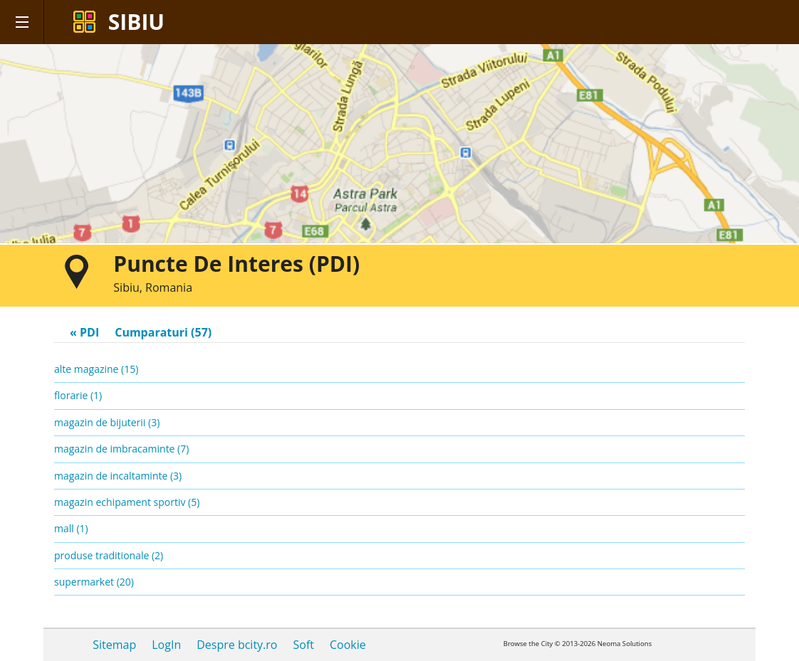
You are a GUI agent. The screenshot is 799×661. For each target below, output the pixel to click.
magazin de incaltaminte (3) (118, 475)
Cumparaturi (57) (163, 332)
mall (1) (71, 528)
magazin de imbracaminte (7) (121, 448)
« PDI (84, 332)
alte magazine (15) (96, 369)
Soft (303, 644)
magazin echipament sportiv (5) (126, 502)
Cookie (348, 644)
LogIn (166, 644)
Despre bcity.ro (237, 644)
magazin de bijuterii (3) (107, 422)
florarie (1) (78, 395)
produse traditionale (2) (108, 555)
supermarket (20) (94, 581)
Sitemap (114, 644)
